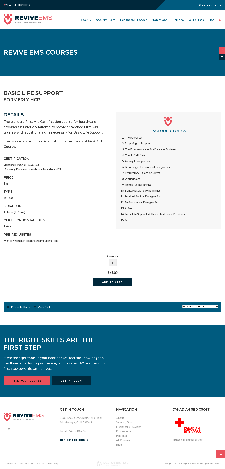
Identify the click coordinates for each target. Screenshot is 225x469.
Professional (159, 20)
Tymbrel (217, 463)
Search (219, 20)
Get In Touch (71, 380)
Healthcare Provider (133, 20)
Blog (211, 20)
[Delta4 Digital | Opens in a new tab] (113, 464)
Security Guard (106, 20)
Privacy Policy (26, 463)
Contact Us (210, 5)
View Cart (44, 307)
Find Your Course (27, 380)
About (85, 20)
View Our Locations (17, 5)
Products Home (20, 307)
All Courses (196, 20)
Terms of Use (10, 463)
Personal (179, 20)
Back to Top (53, 463)
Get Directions (72, 439)
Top (220, 454)
